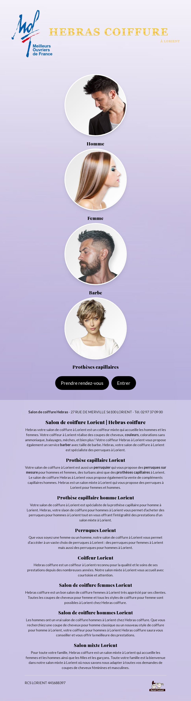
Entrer (123, 383)
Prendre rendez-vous (82, 383)
